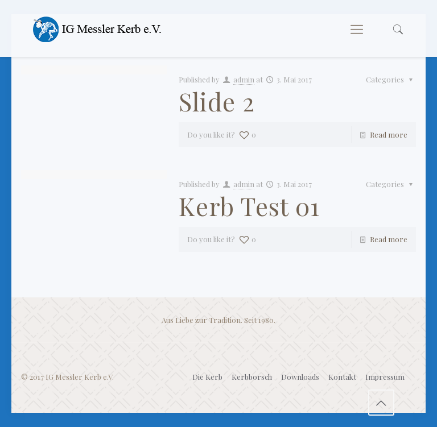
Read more (388, 134)
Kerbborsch (252, 377)
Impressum (385, 377)
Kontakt (342, 377)
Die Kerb (207, 377)
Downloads (300, 377)
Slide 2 (217, 101)
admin (243, 79)
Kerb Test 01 (249, 205)
